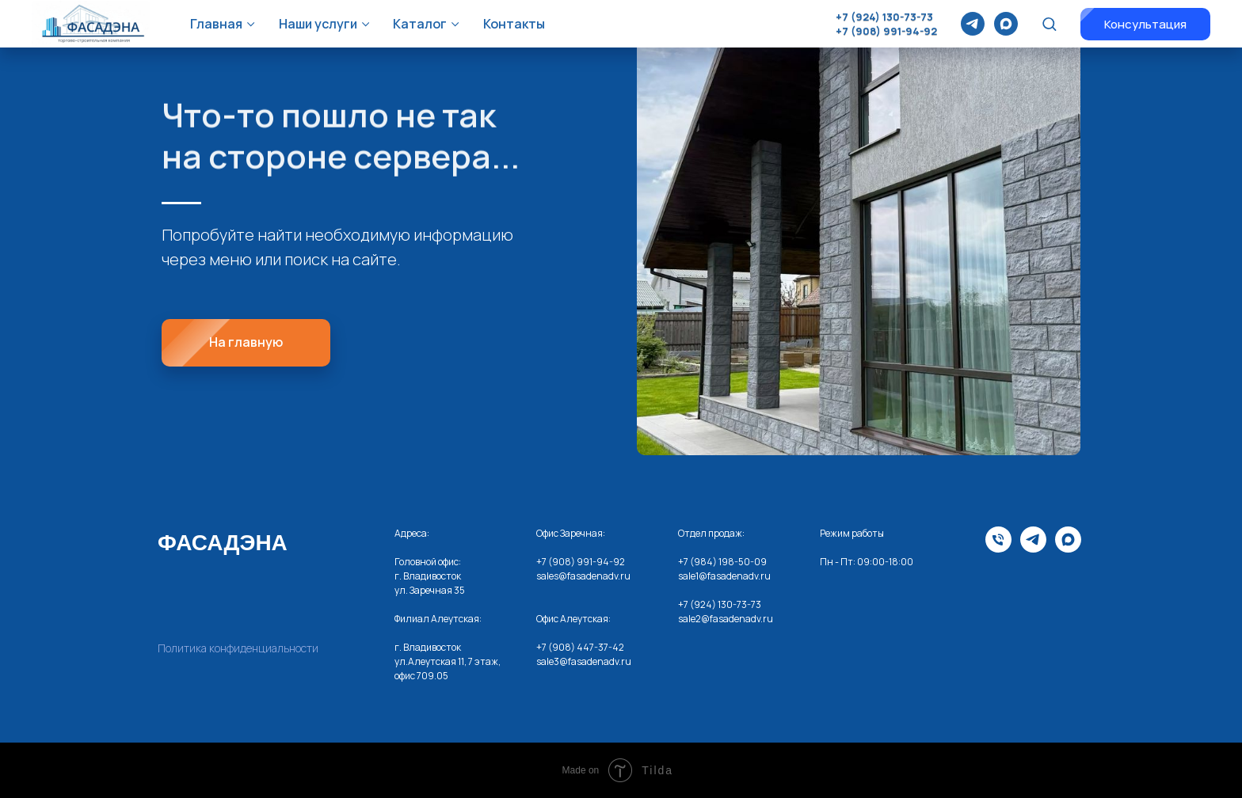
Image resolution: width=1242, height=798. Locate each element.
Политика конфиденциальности (238, 648)
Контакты (514, 23)
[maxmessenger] (1006, 24)
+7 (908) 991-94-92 (886, 31)
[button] (1049, 23)
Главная (216, 23)
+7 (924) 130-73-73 (884, 17)
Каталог (420, 23)
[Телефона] (998, 548)
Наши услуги (318, 23)
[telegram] (973, 24)
